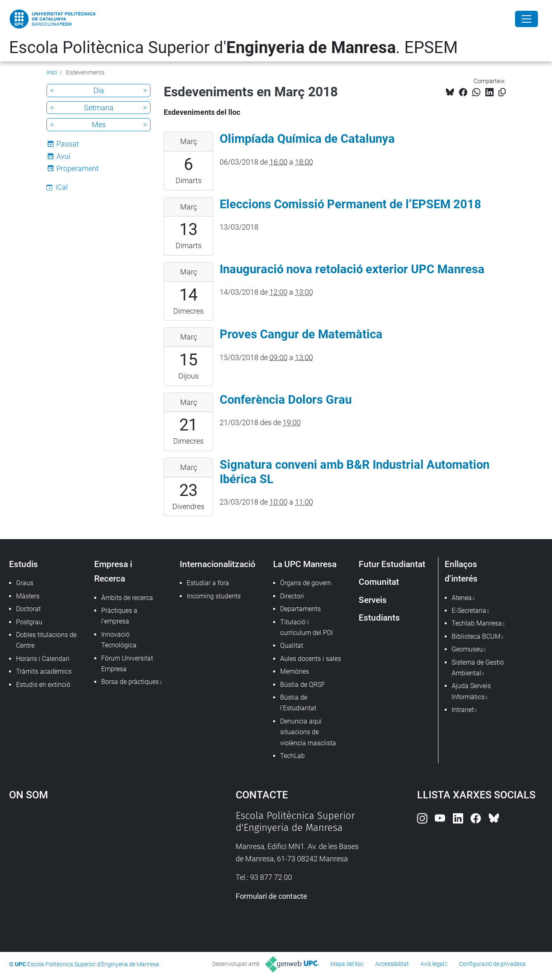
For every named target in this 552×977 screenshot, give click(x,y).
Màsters (27, 596)
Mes (99, 124)
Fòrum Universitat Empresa (127, 663)
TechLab (292, 756)
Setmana (99, 107)
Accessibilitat (392, 964)
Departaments (300, 609)
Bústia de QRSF (302, 685)
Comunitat (379, 582)
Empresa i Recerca (113, 571)
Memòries (294, 671)
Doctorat (28, 609)
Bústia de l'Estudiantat (298, 702)
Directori (292, 596)
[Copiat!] (502, 92)
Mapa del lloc (347, 964)
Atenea (462, 598)
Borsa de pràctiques (130, 682)
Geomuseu (467, 649)
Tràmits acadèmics (44, 671)
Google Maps (95, 871)
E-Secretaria (469, 610)
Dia (98, 90)
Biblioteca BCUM (476, 636)
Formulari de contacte (271, 896)
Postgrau (29, 622)
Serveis (373, 600)
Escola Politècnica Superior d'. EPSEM (233, 47)
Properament (77, 168)
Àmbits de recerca (127, 598)
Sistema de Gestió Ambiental (478, 667)
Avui (63, 156)
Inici (51, 72)
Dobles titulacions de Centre (46, 640)
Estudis (23, 564)
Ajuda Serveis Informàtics (471, 691)
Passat (67, 144)
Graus (24, 583)
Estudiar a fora (208, 583)
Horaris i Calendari (43, 659)
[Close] (526, 19)
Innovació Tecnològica (119, 639)
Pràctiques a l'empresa (119, 616)
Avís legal (432, 964)
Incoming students (214, 596)
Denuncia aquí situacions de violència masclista (308, 732)
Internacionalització (217, 564)
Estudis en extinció (43, 685)
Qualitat (291, 645)
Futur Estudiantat (392, 564)
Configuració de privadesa (492, 964)
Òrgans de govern (305, 583)
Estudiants (379, 617)
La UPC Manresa (304, 564)
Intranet (463, 710)
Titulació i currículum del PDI (306, 627)
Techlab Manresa (477, 623)
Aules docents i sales (310, 659)
